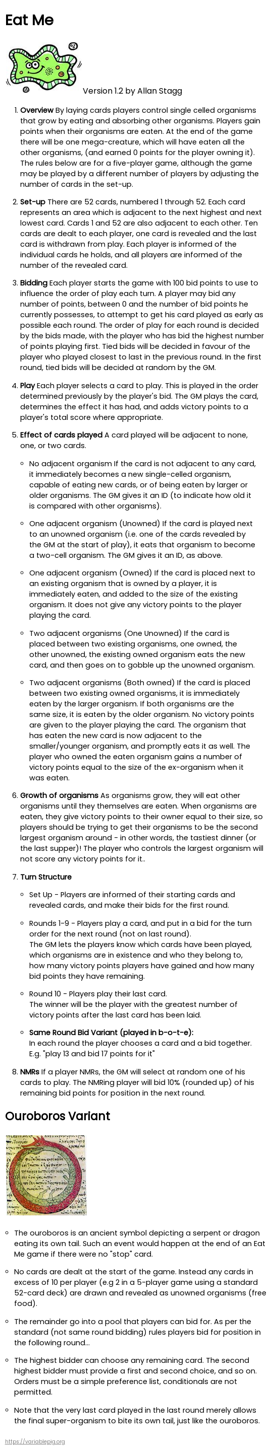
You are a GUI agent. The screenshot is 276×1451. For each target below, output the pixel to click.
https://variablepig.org (35, 1441)
